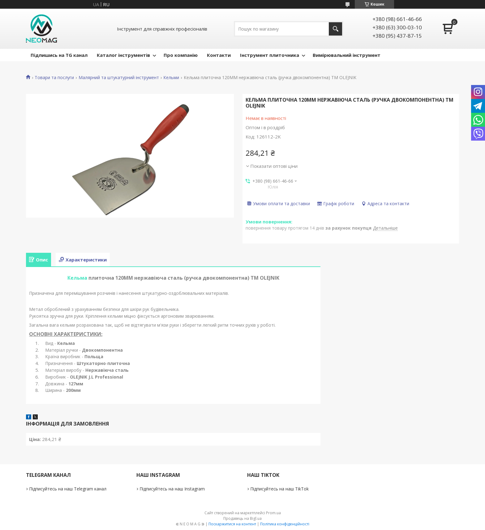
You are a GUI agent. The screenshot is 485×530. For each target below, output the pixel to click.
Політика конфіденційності (284, 524)
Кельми (171, 77)
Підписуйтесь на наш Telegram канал (67, 489)
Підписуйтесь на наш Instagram (172, 489)
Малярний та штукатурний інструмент (119, 77)
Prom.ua (273, 512)
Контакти (219, 55)
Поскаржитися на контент (232, 524)
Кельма (77, 277)
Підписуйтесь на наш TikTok (279, 489)
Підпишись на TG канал (59, 55)
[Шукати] (335, 29)
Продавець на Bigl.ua (242, 518)
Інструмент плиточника (269, 55)
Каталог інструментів (123, 55)
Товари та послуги (54, 77)
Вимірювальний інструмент (346, 55)
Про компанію (181, 55)
